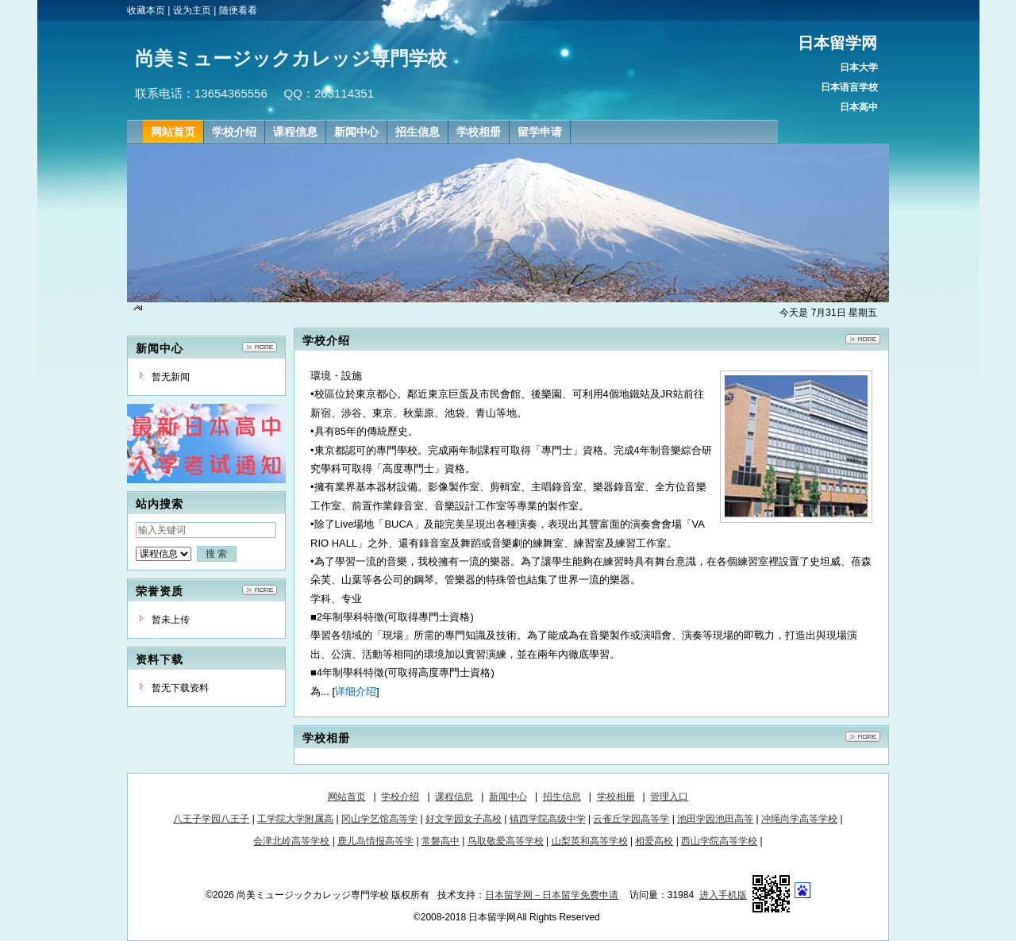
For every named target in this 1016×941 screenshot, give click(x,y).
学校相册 (616, 796)
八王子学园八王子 (211, 818)
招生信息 (562, 796)
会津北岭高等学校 (291, 841)
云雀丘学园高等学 (631, 818)
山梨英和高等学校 (590, 841)
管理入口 (669, 796)
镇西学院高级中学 (548, 818)
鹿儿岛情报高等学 (375, 841)
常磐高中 (440, 841)
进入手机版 (723, 895)
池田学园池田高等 (715, 818)
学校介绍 (400, 796)
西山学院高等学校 (719, 841)
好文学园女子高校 (463, 818)
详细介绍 (355, 691)
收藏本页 (146, 10)
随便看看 (238, 10)
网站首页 (347, 796)
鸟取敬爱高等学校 (506, 841)
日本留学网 (837, 43)
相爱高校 (654, 841)
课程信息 (454, 796)
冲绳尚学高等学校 (799, 818)
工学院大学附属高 (295, 818)
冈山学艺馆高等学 (379, 818)
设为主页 (192, 10)
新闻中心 (508, 796)
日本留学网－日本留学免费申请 (551, 895)
